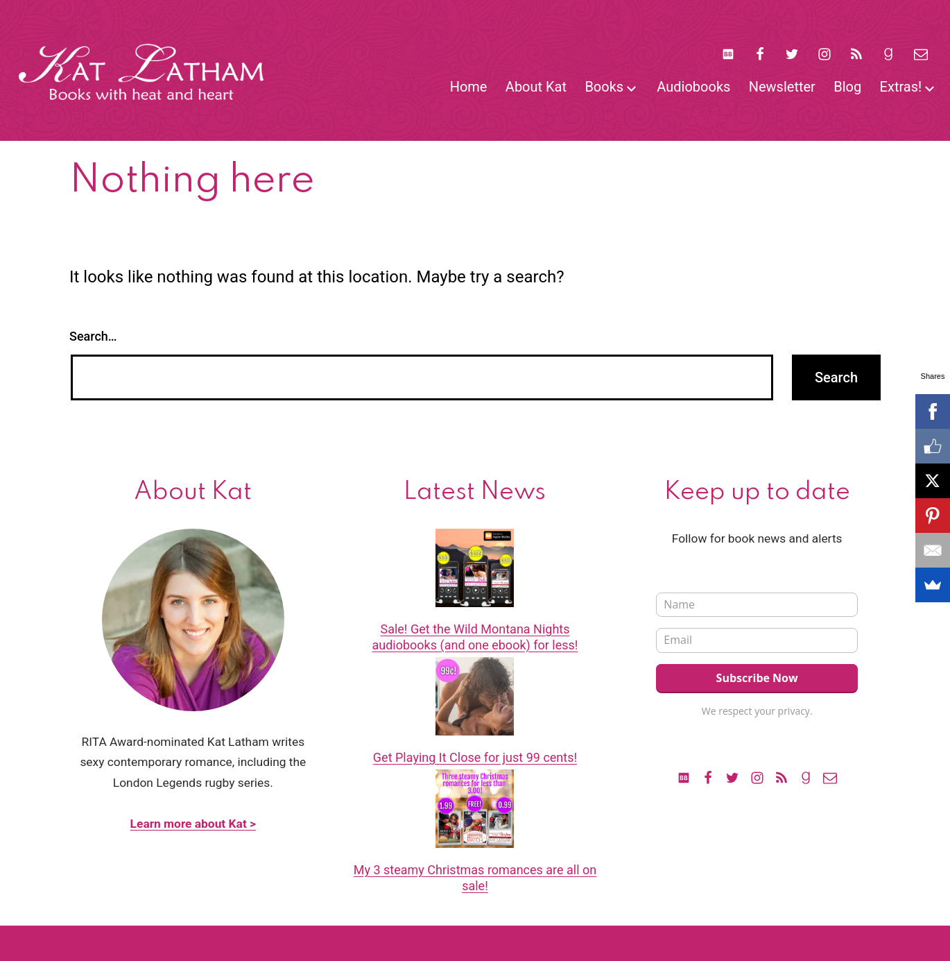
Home (468, 86)
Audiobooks (693, 86)
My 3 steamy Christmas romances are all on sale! (475, 877)
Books (604, 86)
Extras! (901, 86)
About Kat (536, 86)
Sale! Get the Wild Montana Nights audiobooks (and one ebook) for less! (475, 637)
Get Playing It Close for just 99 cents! (475, 757)
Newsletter (782, 86)
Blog (847, 86)
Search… (93, 336)
